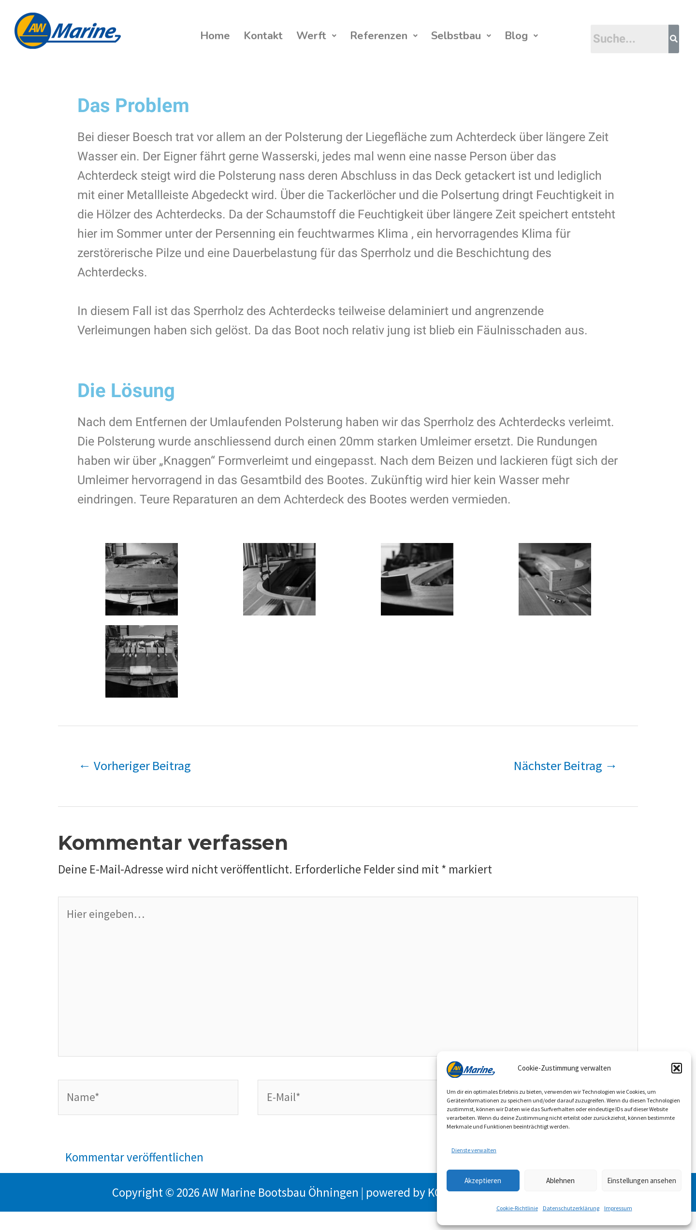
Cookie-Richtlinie (517, 1208)
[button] (677, 1068)
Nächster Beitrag (566, 767)
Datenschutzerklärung (571, 1208)
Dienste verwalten (473, 1150)
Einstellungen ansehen (641, 1180)
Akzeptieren (482, 1180)
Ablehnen (560, 1180)
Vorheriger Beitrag (134, 767)
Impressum (618, 1208)
